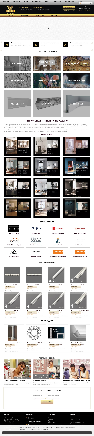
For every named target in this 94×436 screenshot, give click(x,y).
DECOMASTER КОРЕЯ (58, 233)
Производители (52, 418)
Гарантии (50, 421)
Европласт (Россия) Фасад (80, 256)
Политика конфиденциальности (78, 424)
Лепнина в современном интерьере (14, 380)
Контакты (80, 1)
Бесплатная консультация (77, 422)
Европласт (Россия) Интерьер (58, 256)
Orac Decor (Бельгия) (36, 245)
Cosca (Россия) (36, 233)
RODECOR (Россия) (80, 245)
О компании (6, 1)
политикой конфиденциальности (50, 399)
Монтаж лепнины (69, 1)
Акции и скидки (57, 1)
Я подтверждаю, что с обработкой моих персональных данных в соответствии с (47, 399)
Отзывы (47, 1)
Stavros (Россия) (14, 256)
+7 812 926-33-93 (84, 10)
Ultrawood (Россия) (36, 256)
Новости (50, 424)
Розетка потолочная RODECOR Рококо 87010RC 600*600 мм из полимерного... (36, 344)
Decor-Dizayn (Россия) (80, 233)
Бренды (26, 1)
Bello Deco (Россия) (14, 233)
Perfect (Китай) (58, 245)
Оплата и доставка (36, 1)
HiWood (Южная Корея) (14, 245)
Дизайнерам (16, 1)
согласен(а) (44, 398)
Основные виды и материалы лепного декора (76, 380)
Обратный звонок (69, 7)
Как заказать (73, 418)
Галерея (50, 419)
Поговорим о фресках (39, 380)
